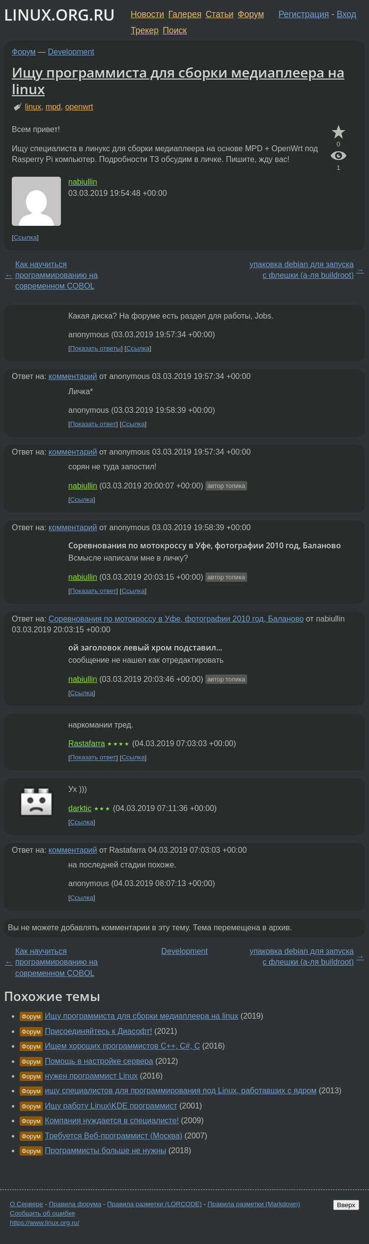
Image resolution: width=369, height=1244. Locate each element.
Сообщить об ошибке (42, 1213)
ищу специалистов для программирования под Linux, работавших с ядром (180, 1090)
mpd (53, 107)
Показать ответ (93, 424)
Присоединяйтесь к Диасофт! (98, 1031)
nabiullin (82, 182)
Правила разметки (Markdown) (253, 1204)
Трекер (145, 30)
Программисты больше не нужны (105, 1150)
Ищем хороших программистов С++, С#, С (122, 1046)
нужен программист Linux (91, 1076)
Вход (346, 14)
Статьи (219, 14)
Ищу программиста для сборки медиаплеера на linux (178, 80)
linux (33, 107)
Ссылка (25, 237)
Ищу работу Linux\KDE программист (111, 1106)
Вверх (346, 1205)
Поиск (175, 30)
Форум (251, 14)
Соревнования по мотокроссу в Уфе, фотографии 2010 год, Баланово (176, 619)
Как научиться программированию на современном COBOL (56, 275)
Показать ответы (95, 348)
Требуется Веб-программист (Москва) (113, 1136)
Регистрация (304, 14)
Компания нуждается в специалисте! (112, 1120)
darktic (79, 808)
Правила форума (75, 1204)
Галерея (185, 14)
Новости (147, 14)
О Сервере (26, 1204)
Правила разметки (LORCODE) (154, 1204)
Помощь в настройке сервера (99, 1061)
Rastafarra (86, 743)
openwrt (79, 107)
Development (71, 52)
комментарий (73, 376)
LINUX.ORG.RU (59, 14)
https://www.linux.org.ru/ (44, 1222)
